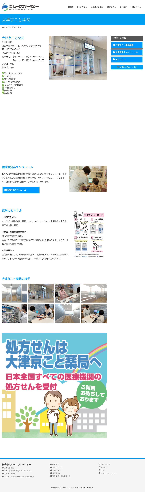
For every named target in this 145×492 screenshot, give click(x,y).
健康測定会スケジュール (15, 190)
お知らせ (103, 467)
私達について (56, 467)
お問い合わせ (105, 464)
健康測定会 (55, 473)
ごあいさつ (55, 470)
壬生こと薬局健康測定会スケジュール (17, 471)
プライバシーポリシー (108, 473)
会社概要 (54, 464)
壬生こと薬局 (8, 468)
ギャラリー (119, 59)
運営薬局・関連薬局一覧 (60, 476)
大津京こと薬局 (9, 474)
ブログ (102, 470)
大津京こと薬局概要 (123, 45)
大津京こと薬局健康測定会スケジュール (18, 476)
